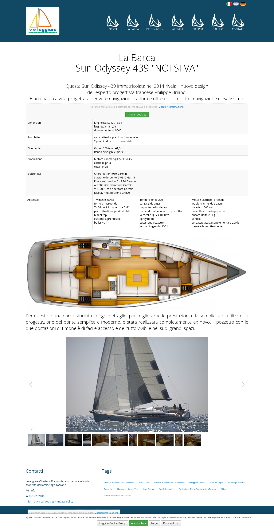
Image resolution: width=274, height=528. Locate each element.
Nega (154, 523)
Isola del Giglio (216, 482)
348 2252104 (37, 496)
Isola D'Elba (144, 482)
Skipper (198, 22)
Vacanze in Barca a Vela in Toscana (169, 482)
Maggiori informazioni (171, 106)
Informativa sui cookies (40, 501)
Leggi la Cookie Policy (112, 523)
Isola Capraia (148, 489)
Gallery (218, 22)
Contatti (238, 22)
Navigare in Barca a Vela (127, 489)
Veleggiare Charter (197, 482)
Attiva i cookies (137, 114)
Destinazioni (155, 22)
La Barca (132, 22)
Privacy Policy (65, 501)
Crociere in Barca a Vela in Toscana (119, 482)
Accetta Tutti (138, 523)
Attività (177, 22)
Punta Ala (108, 489)
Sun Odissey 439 (166, 489)
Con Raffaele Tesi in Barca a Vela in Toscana (197, 489)
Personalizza (170, 523)
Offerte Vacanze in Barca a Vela (117, 495)
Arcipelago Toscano (236, 482)
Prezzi (112, 22)
